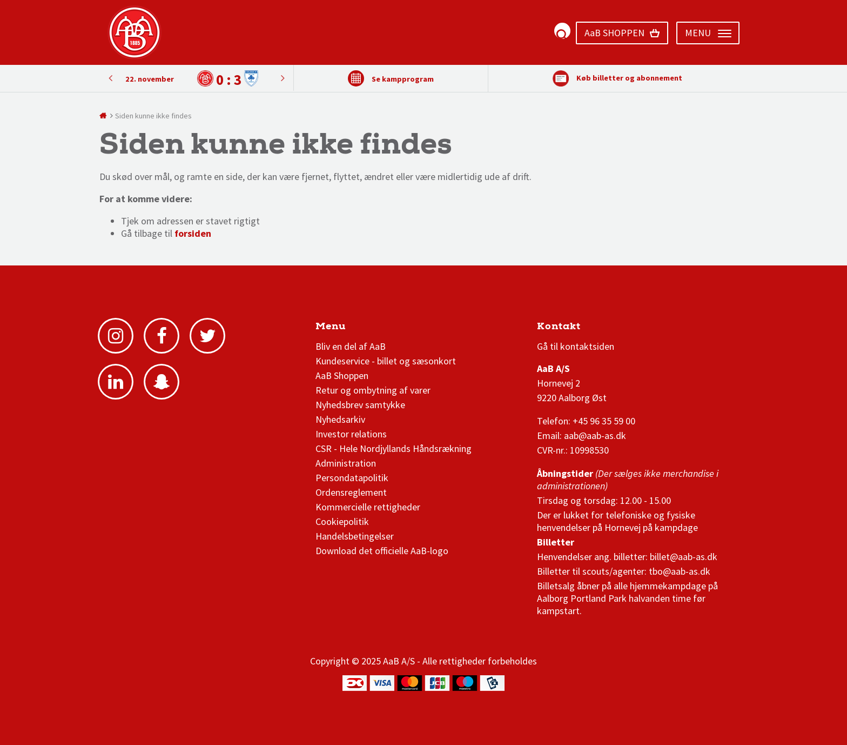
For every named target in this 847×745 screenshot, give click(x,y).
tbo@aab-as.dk (679, 571)
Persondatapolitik (351, 477)
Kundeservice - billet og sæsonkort (385, 361)
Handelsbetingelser (354, 536)
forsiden (192, 233)
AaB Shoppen (341, 375)
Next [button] (110, 77)
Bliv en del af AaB (350, 346)
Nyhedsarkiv (340, 419)
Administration (345, 463)
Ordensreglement (352, 492)
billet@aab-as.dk (683, 556)
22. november (149, 79)
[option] (196, 79)
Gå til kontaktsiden (575, 346)
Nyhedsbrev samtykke (360, 404)
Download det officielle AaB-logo (381, 550)
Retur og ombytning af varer (373, 390)
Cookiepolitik (342, 521)
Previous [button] (282, 77)
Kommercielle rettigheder (367, 507)
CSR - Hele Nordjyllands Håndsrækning (393, 448)
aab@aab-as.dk (595, 435)
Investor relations (351, 434)
